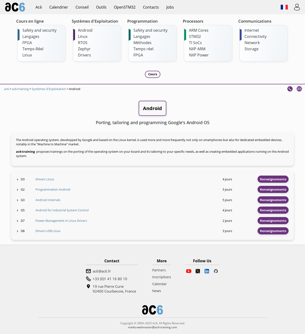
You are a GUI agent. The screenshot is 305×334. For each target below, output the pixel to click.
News (156, 290)
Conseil (82, 7)
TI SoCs (195, 42)
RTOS (82, 42)
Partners (159, 270)
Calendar (159, 284)
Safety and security (39, 30)
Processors (193, 21)
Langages (30, 36)
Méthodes (142, 42)
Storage (251, 48)
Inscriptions (161, 277)
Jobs (170, 7)
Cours (152, 74)
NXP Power (199, 55)
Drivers (84, 55)
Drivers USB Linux (48, 231)
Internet (251, 30)
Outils (101, 7)
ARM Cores (198, 30)
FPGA (27, 42)
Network (252, 42)
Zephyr (84, 48)
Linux (27, 55)
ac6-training (20, 89)
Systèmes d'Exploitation (95, 21)
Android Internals (48, 200)
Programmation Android (53, 189)
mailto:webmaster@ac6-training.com (152, 327)
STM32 (195, 36)
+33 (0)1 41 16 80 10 (110, 278)
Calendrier (58, 7)
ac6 (39, 7)
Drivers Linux (45, 179)
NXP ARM (197, 48)
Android (85, 30)
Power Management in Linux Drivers (61, 220)
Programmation (142, 21)
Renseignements (273, 179)
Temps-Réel (32, 48)
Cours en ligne (30, 21)
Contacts (151, 7)
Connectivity (255, 36)
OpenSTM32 (125, 7)
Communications (254, 21)
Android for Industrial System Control (62, 210)
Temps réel (143, 48)
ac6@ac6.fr (102, 271)
